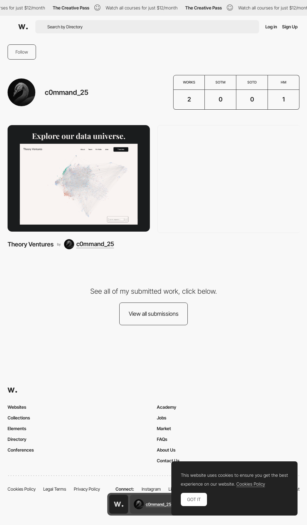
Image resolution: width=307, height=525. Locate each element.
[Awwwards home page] (118, 504)
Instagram (151, 489)
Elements (17, 428)
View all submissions (154, 313)
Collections (19, 417)
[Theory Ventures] (79, 178)
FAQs (162, 439)
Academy (166, 407)
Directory (17, 439)
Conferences (21, 450)
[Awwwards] (23, 26)
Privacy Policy (87, 489)
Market (164, 428)
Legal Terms (54, 489)
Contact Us (168, 460)
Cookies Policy (22, 489)
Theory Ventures (31, 244)
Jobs (161, 417)
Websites (17, 407)
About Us (166, 450)
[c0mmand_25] (89, 244)
